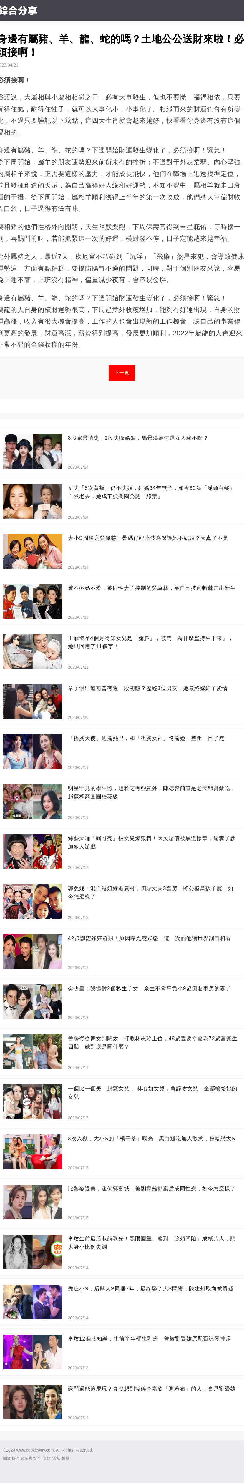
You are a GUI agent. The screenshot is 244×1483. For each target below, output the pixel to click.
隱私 (56, 1458)
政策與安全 (31, 1458)
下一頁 (122, 372)
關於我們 (11, 1458)
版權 (65, 1458)
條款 (46, 1458)
